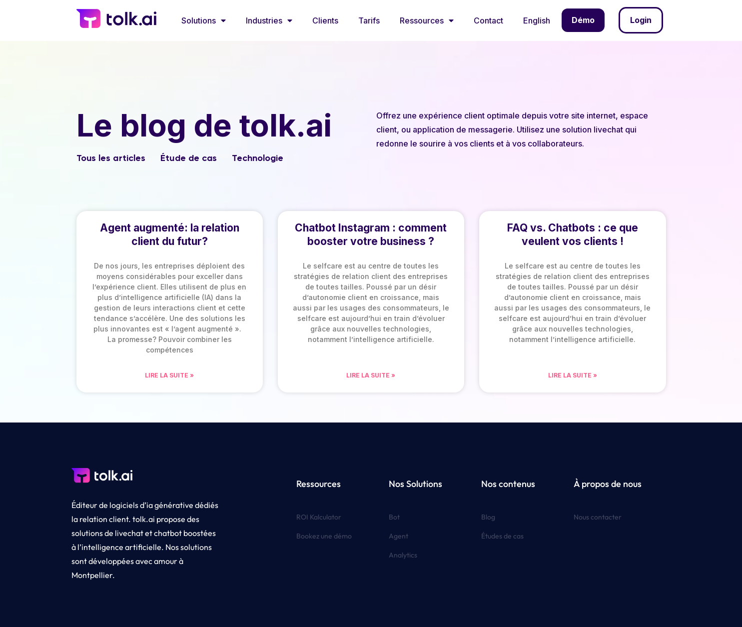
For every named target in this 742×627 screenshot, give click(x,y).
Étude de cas (188, 158)
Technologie (257, 158)
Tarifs (369, 21)
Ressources (427, 21)
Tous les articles (111, 158)
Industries (269, 21)
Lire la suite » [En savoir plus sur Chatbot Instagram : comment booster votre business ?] (370, 375)
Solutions (203, 21)
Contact (488, 21)
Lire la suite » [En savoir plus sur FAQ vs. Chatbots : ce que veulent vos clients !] (572, 375)
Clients (325, 21)
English (536, 21)
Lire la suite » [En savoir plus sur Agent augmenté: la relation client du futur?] (169, 375)
